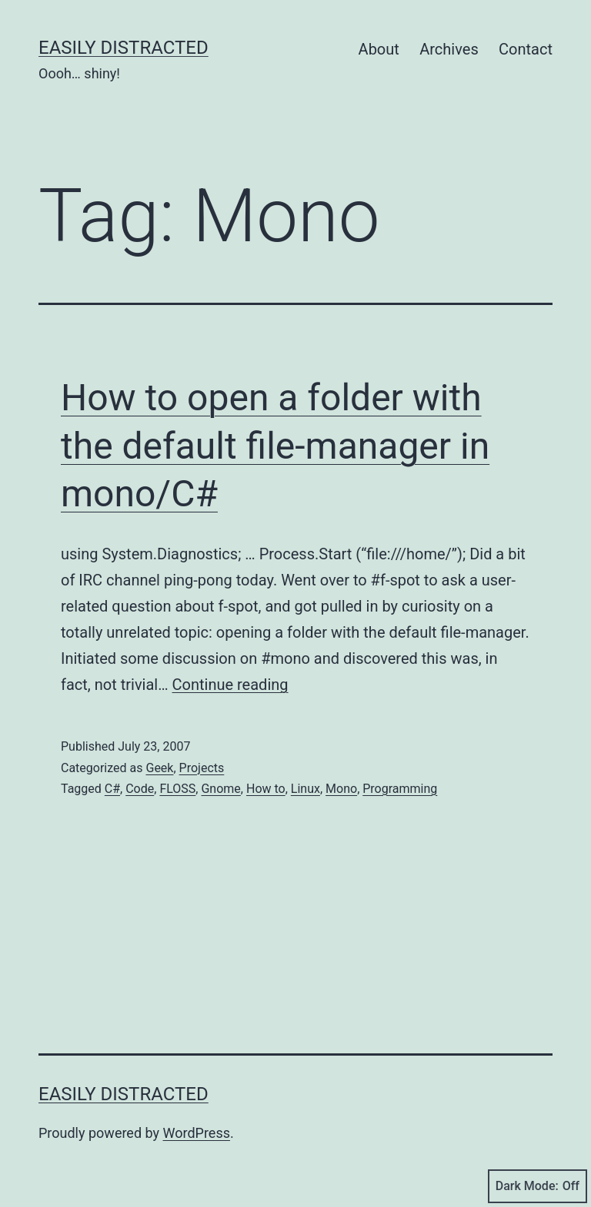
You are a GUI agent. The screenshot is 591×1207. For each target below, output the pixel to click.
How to (265, 788)
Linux (305, 788)
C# (112, 788)
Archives (448, 49)
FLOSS (177, 788)
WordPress (196, 1133)
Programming (399, 788)
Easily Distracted (123, 47)
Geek (159, 768)
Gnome (220, 788)
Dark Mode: (537, 1186)
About (379, 49)
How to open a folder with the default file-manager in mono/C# (275, 446)
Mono (341, 788)
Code (139, 788)
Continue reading (230, 684)
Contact (526, 49)
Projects (202, 768)
